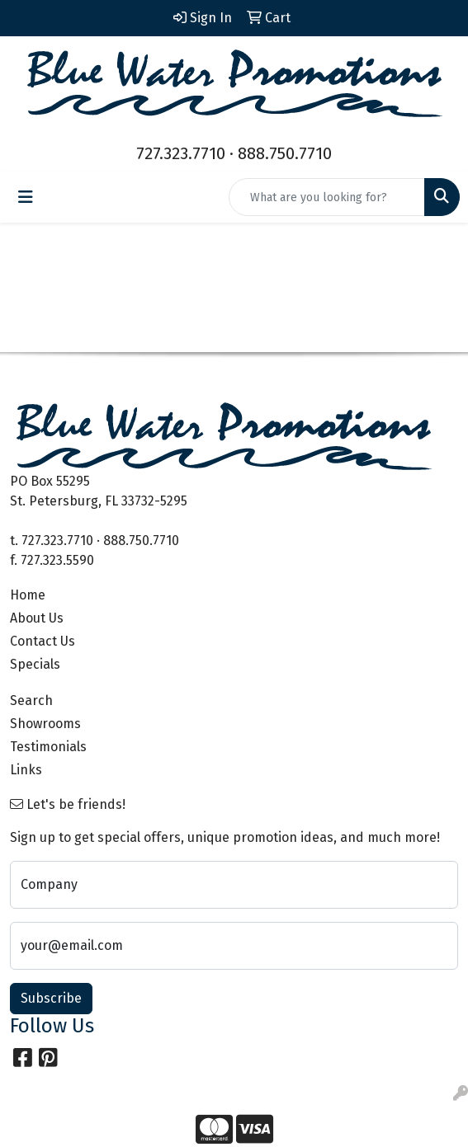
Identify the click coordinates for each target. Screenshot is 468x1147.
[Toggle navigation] (25, 197)
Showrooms (45, 723)
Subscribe (51, 998)
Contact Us (42, 641)
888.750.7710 (285, 153)
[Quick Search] (327, 197)
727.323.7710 (180, 153)
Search (31, 700)
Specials (35, 664)
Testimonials (48, 746)
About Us (37, 618)
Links (26, 770)
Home (27, 595)
